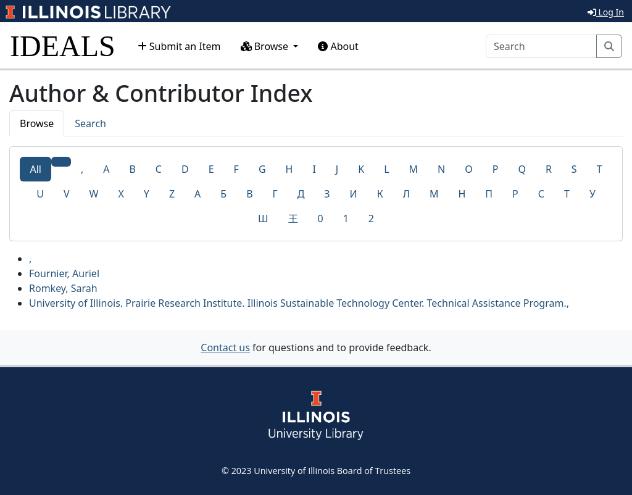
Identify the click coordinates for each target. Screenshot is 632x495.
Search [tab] (90, 123)
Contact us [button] (225, 347)
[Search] (541, 46)
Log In (606, 12)
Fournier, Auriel (64, 273)
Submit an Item (179, 46)
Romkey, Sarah (63, 288)
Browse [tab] (37, 123)
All (35, 169)
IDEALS (62, 46)
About (338, 46)
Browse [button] (266, 46)
